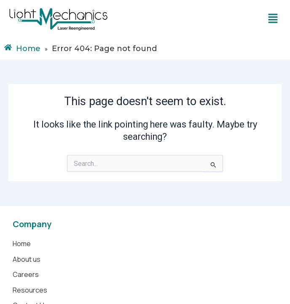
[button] (273, 19)
